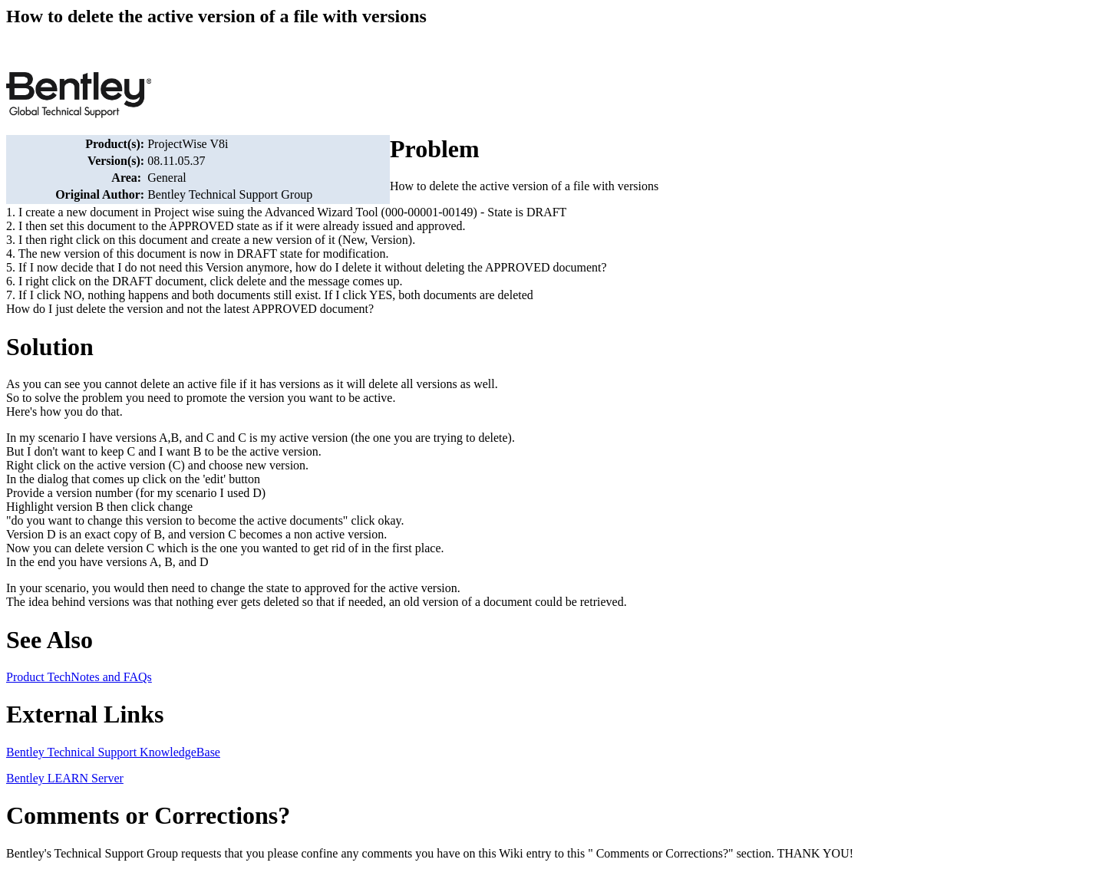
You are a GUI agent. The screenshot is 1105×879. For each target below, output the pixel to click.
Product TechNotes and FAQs (79, 676)
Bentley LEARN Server (65, 778)
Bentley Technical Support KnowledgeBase (113, 752)
